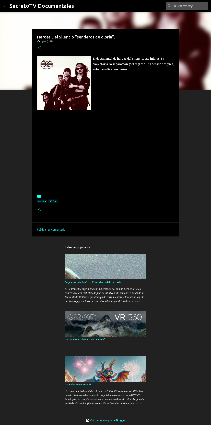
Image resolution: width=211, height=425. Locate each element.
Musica (42, 201)
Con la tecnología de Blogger (106, 420)
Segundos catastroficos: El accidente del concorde (93, 282)
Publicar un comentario (51, 229)
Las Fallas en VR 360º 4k (78, 384)
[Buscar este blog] (190, 6)
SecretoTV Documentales (41, 6)
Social (53, 201)
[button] (39, 48)
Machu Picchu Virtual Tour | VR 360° (85, 339)
